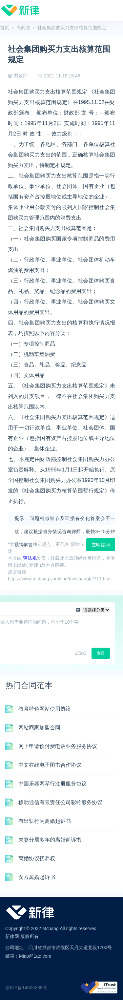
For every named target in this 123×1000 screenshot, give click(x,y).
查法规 (30, 558)
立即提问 (101, 544)
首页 (4, 27)
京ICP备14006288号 (26, 987)
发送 (101, 653)
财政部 (21, 75)
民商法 (23, 27)
